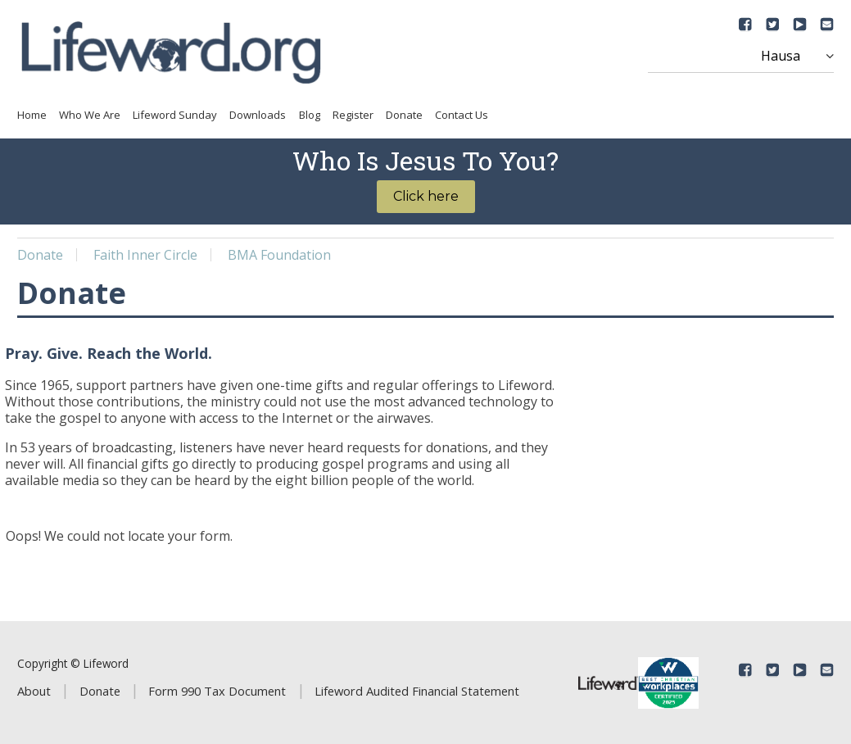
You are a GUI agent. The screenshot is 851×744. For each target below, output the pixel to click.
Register (353, 114)
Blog (309, 114)
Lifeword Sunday (175, 114)
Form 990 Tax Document (217, 691)
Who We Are (89, 114)
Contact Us (461, 114)
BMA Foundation (279, 255)
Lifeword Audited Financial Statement (417, 691)
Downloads (257, 114)
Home (32, 114)
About (34, 691)
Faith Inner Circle (145, 255)
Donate (404, 114)
